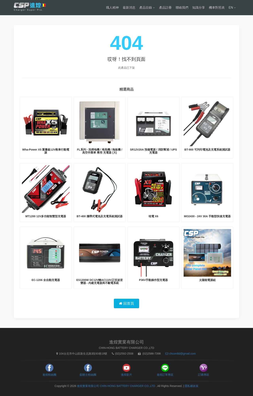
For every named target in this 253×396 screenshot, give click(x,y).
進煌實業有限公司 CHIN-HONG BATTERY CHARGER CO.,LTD (116, 386)
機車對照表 (217, 7)
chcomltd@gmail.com (179, 353)
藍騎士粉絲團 (88, 374)
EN (231, 7)
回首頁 (126, 303)
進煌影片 (126, 374)
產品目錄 (145, 7)
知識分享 (198, 7)
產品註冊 (165, 7)
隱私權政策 (191, 386)
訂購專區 (203, 374)
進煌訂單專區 (165, 374)
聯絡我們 (182, 7)
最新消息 (129, 7)
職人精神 (112, 7)
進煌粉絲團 (49, 374)
